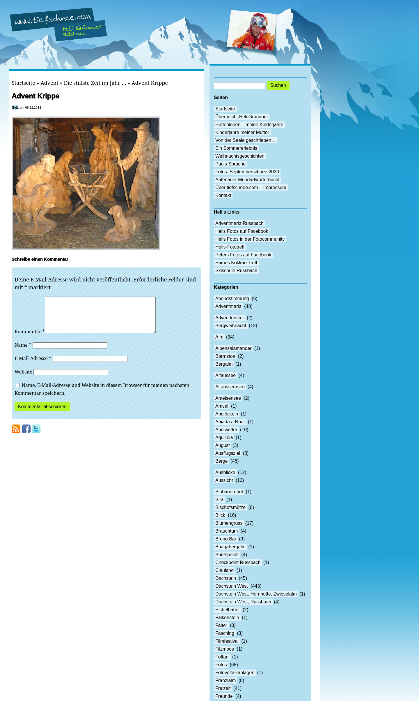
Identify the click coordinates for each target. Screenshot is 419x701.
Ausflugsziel (227, 453)
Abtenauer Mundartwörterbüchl (247, 179)
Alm (219, 336)
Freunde (224, 696)
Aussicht (224, 480)
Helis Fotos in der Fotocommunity (250, 239)
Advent (49, 82)
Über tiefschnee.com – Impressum (250, 187)
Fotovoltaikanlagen (234, 672)
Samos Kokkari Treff (236, 262)
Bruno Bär (225, 538)
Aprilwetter (226, 429)
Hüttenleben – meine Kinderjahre (249, 124)
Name (23, 352)
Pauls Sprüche (230, 163)
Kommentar (30, 338)
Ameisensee (228, 398)
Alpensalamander (233, 348)
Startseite (23, 82)
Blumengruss (228, 523)
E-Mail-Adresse (33, 365)
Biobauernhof (229, 491)
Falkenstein (227, 617)
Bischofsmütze (230, 507)
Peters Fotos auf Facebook (243, 254)
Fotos (221, 664)
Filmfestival (227, 641)
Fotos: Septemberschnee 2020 (247, 171)
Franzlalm (225, 680)
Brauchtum (226, 531)
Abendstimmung (232, 298)
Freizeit (222, 688)
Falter (221, 625)
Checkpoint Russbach (238, 562)
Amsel (221, 406)
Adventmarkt (228, 306)
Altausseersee (230, 386)
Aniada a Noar (230, 421)
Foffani (222, 656)
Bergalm (224, 364)
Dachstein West (231, 586)
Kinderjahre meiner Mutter (242, 132)
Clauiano (224, 570)
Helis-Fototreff (229, 246)
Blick (220, 515)
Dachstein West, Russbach (243, 601)
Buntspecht (227, 554)
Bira (219, 499)
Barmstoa (225, 356)
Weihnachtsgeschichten (239, 156)
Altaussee (225, 375)
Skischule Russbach (236, 270)
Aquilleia (224, 437)
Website (23, 379)
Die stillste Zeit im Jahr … (95, 82)
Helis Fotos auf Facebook (241, 231)
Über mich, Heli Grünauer (241, 116)
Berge (221, 461)
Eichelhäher (227, 609)
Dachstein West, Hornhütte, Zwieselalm (256, 593)
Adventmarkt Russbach (239, 223)
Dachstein (225, 578)
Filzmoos (224, 649)
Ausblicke (225, 472)
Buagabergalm (230, 546)
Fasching (224, 633)
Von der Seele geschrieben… (245, 140)
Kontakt (223, 195)
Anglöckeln (226, 413)
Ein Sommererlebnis (236, 148)
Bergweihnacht (230, 325)
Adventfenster (229, 317)
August (222, 445)
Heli (15, 107)
